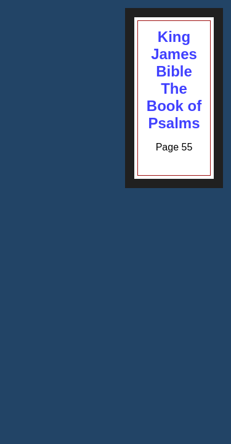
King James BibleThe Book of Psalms (174, 79)
